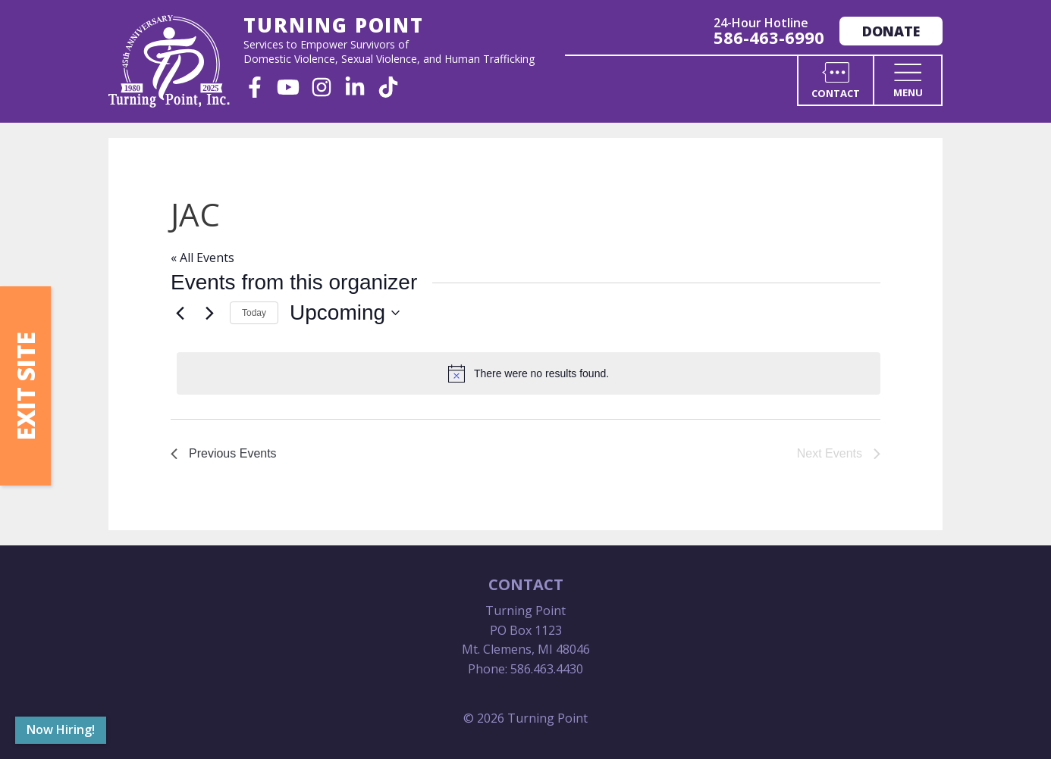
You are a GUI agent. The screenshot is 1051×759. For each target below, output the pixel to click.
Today (254, 313)
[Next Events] (209, 313)
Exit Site (25, 386)
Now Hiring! (61, 729)
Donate (891, 31)
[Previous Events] (180, 313)
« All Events (202, 257)
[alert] (528, 373)
